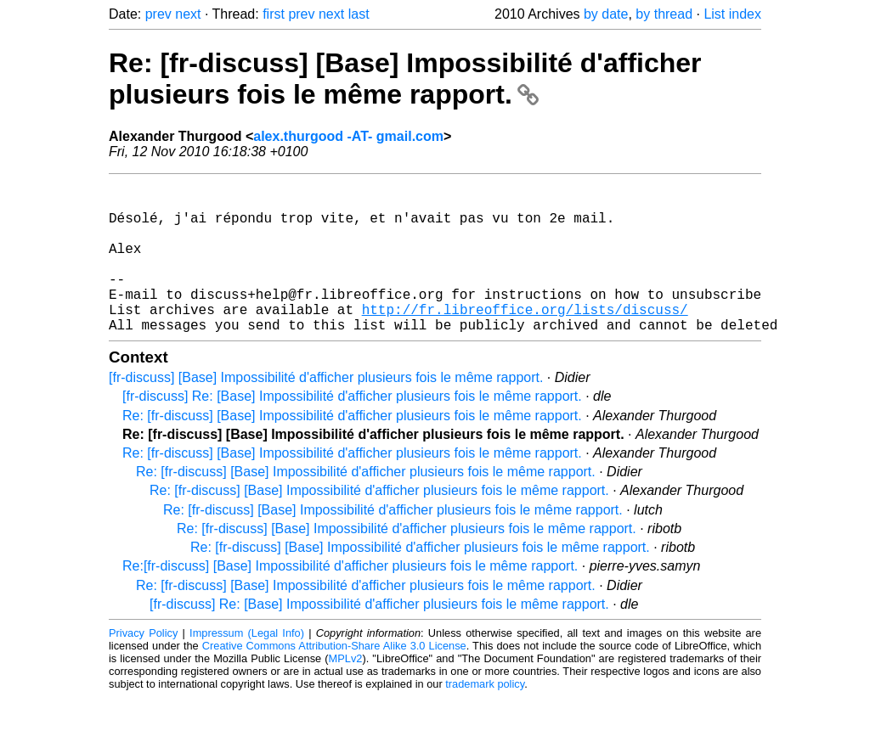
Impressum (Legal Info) (246, 667)
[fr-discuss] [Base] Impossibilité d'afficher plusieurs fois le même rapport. (326, 411)
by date (606, 14)
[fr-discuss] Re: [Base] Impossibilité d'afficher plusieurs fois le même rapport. (352, 430)
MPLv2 (346, 692)
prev (158, 14)
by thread (664, 14)
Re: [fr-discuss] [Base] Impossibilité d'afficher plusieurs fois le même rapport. (405, 79)
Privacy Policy (143, 667)
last (359, 14)
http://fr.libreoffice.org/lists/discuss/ (525, 339)
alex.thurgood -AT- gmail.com (348, 136)
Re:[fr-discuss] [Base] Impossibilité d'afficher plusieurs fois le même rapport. (350, 600)
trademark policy (484, 717)
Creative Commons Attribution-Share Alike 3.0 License (334, 679)
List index (732, 14)
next (188, 14)
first (274, 14)
